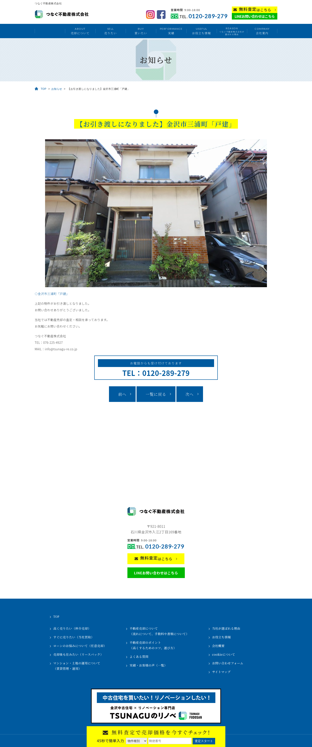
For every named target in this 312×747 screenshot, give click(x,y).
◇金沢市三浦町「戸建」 (52, 294)
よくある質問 (139, 656)
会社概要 (218, 646)
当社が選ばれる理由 (226, 628)
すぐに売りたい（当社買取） (73, 637)
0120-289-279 (208, 16)
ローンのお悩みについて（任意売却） (80, 646)
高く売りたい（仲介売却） (72, 628)
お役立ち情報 (201, 31)
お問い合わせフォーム (227, 663)
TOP (43, 88)
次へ (189, 394)
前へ (122, 394)
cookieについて (223, 654)
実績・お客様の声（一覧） (148, 665)
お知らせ (56, 88)
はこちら (255, 9)
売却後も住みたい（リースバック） (78, 654)
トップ (50, 31)
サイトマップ (221, 672)
